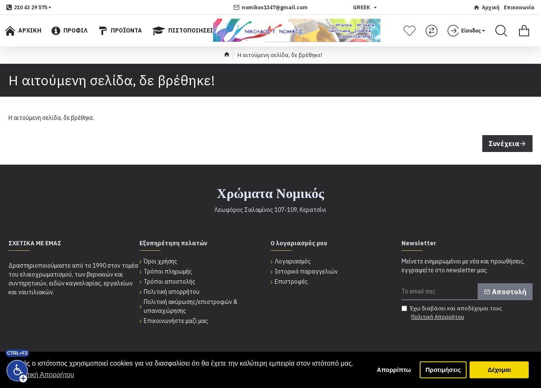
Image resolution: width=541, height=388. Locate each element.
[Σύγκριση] (432, 31)
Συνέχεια (504, 143)
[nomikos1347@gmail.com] (270, 7)
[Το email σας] (467, 291)
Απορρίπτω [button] (394, 369)
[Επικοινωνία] (519, 8)
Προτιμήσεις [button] (443, 369)
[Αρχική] (486, 8)
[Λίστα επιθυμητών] (410, 31)
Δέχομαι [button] (499, 369)
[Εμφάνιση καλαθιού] (524, 30)
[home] (227, 55)
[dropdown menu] (29, 7)
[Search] (501, 31)
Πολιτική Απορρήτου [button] (44, 374)
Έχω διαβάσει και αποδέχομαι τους (452, 313)
